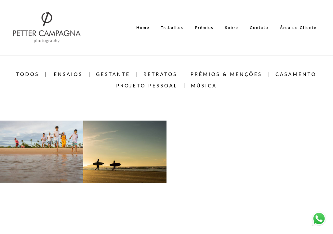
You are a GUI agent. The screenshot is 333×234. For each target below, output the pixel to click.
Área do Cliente (298, 27)
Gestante (113, 74)
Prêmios (204, 27)
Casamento (295, 74)
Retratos (160, 74)
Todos (27, 74)
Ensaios (68, 74)
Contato (259, 27)
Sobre (231, 27)
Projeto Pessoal (147, 85)
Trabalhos (172, 27)
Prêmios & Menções (226, 74)
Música (204, 85)
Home (143, 27)
